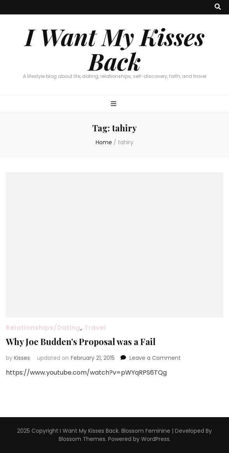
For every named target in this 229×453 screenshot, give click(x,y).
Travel (95, 327)
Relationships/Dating (43, 327)
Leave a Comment (155, 358)
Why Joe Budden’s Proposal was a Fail (81, 341)
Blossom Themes (82, 439)
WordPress (155, 439)
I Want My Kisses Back (115, 48)
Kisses (22, 358)
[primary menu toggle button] (114, 104)
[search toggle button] (218, 7)
